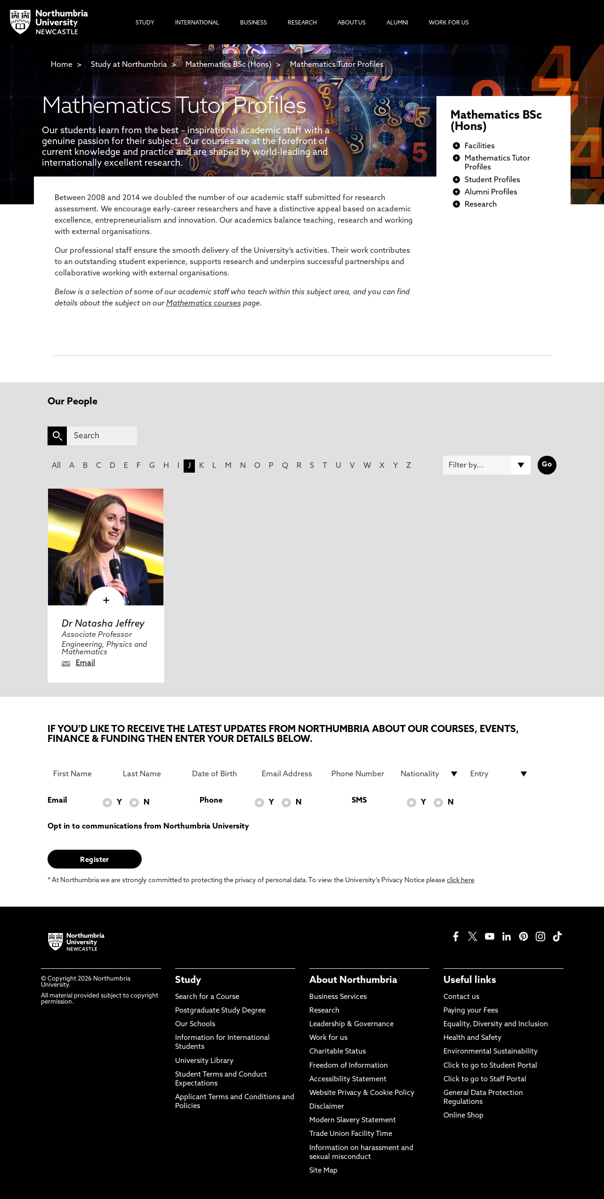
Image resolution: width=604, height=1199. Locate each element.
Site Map (323, 1171)
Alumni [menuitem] (397, 23)
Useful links (469, 980)
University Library (204, 1061)
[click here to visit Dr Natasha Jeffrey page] (106, 547)
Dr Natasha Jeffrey (103, 624)
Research (481, 205)
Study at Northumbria (129, 65)
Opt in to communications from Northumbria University (148, 826)
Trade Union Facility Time (350, 1134)
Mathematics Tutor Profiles (337, 65)
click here (461, 880)
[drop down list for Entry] (499, 773)
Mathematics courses (203, 303)
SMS (359, 801)
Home (61, 65)
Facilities (480, 146)
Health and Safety (472, 1038)
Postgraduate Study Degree (220, 1010)
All (56, 466)
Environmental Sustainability (490, 1051)
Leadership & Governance (351, 1024)
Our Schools (195, 1024)
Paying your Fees (470, 1010)
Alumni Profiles (491, 192)
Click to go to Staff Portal (484, 1079)
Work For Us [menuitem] (449, 23)
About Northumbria (353, 980)
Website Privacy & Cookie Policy (361, 1093)
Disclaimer (326, 1106)
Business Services (338, 997)
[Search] (102, 435)
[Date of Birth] (221, 773)
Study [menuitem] (145, 23)
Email (85, 663)
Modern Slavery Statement (352, 1120)
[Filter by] (487, 465)
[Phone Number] (361, 773)
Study (188, 980)
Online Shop (463, 1115)
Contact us (461, 997)
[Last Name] (152, 773)
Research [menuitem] (302, 23)
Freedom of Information (348, 1066)
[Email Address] (291, 773)
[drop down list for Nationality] (430, 773)
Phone (211, 801)
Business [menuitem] (253, 23)
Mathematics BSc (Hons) (229, 65)
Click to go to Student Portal (490, 1066)
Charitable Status (337, 1051)
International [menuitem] (197, 23)
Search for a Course (207, 997)
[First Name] (82, 773)
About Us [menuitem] (352, 23)
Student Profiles (492, 180)
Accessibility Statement (348, 1079)
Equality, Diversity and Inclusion (495, 1024)
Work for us (328, 1038)
